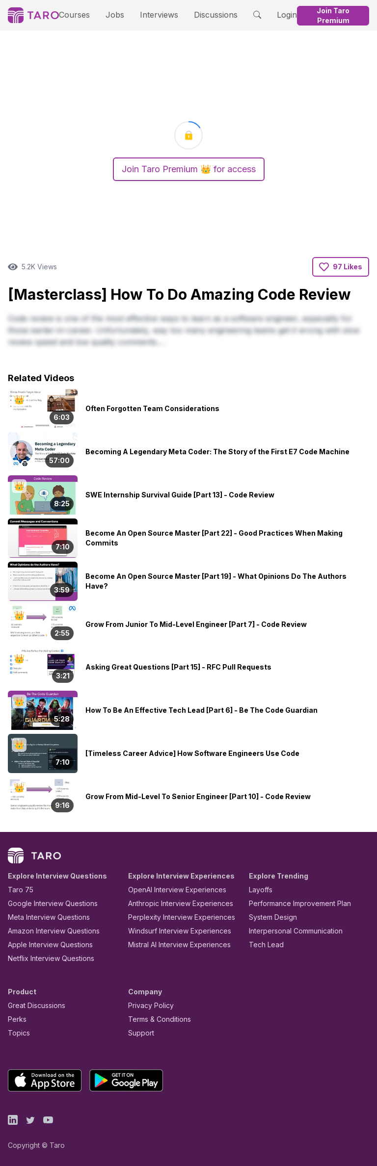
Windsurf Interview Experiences (172, 930)
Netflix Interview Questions (46, 958)
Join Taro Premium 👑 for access (188, 169)
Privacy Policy (148, 1005)
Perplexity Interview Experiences (174, 917)
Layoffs (259, 889)
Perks (15, 1019)
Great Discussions (33, 1005)
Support (139, 1032)
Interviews (152, 14)
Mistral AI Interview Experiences (174, 944)
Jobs (112, 14)
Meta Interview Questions (43, 917)
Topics (17, 1032)
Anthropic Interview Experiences (173, 903)
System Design (269, 917)
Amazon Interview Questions (48, 930)
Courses (77, 14)
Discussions (202, 14)
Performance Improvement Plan (293, 903)
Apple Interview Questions (45, 944)
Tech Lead (263, 944)
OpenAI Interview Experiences (171, 889)
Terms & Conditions (156, 1019)
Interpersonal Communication (290, 930)
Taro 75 (18, 889)
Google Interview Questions (46, 903)
